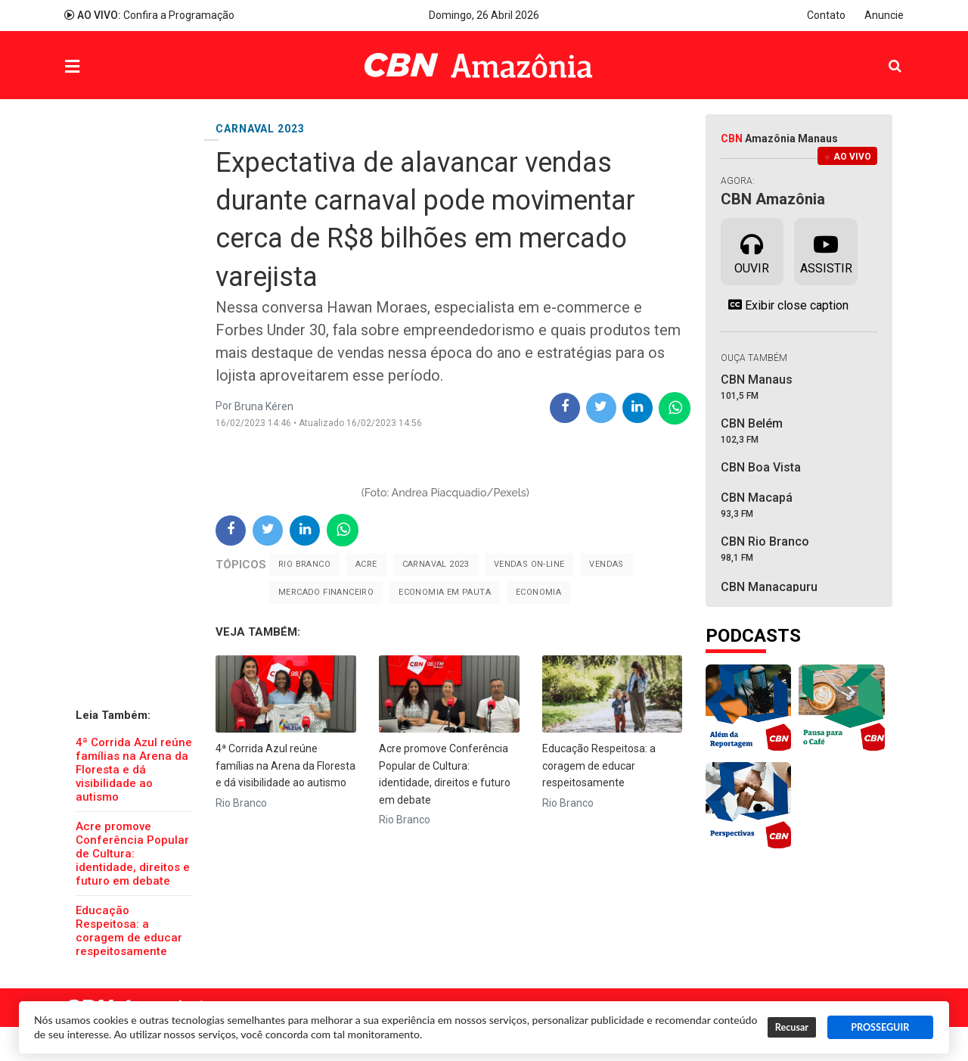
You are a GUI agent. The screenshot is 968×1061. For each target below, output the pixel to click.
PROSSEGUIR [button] (880, 1027)
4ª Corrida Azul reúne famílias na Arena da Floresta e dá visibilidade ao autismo (134, 770)
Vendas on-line (529, 564)
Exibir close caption (785, 305)
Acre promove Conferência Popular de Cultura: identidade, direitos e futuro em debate (133, 854)
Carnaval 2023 (435, 564)
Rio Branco (304, 564)
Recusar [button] (791, 1027)
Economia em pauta (445, 592)
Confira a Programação (149, 15)
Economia (538, 592)
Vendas (606, 564)
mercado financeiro (326, 592)
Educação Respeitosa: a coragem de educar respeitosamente (129, 931)
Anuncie (884, 15)
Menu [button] (103, 67)
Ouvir (751, 250)
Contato (826, 15)
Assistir (826, 250)
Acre (366, 564)
